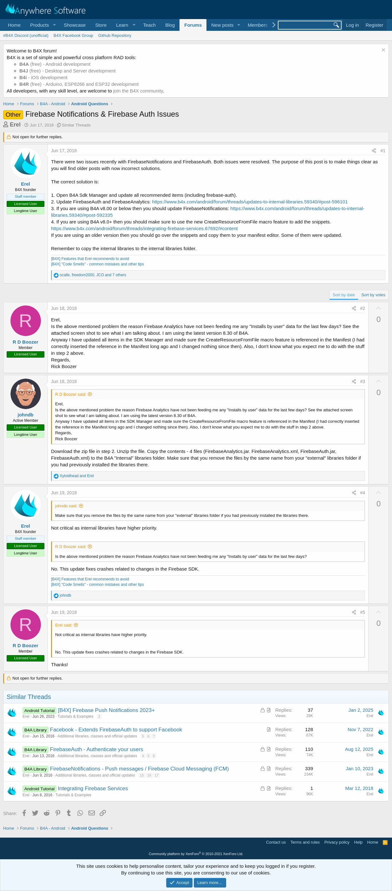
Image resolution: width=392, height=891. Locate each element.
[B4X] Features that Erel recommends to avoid (90, 259)
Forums (193, 25)
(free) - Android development (54, 64)
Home (14, 25)
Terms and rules (305, 842)
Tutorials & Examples (76, 716)
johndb (26, 414)
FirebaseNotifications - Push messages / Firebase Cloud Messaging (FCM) (139, 769)
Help (358, 842)
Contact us (276, 842)
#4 (362, 492)
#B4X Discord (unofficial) (26, 35)
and (77, 476)
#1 (382, 150)
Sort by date (344, 294)
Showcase (75, 25)
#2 (362, 308)
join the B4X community (138, 90)
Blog (170, 25)
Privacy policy (337, 842)
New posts (222, 25)
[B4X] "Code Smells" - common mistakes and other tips (97, 264)
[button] (42, 25)
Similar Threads (76, 125)
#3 (362, 381)
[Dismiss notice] (382, 50)
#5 (362, 612)
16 (149, 775)
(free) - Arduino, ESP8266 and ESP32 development (79, 84)
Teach (149, 25)
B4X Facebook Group (73, 35)
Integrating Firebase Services (93, 788)
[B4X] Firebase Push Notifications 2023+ (106, 710)
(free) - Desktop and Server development (67, 70)
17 (157, 775)
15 (142, 775)
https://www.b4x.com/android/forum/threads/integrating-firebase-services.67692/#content (144, 228)
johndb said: (66, 506)
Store (101, 25)
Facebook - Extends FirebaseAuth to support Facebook (116, 730)
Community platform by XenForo (196, 854)
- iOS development (43, 77)
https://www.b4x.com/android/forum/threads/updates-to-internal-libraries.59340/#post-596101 (250, 201)
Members (258, 25)
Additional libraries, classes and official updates (97, 736)
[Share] (374, 151)
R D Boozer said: (70, 394)
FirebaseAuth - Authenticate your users (96, 749)
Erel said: (63, 625)
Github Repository (114, 35)
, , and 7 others (93, 275)
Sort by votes (373, 294)
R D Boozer (25, 342)
